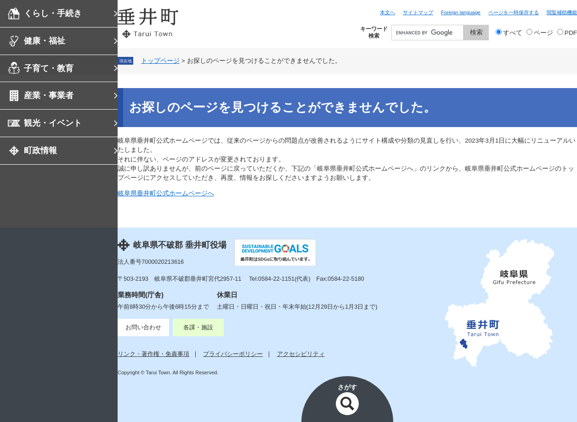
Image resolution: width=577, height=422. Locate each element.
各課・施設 (198, 327)
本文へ (387, 12)
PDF (571, 32)
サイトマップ (418, 12)
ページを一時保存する (513, 12)
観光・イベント (53, 123)
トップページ (160, 60)
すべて (512, 32)
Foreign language (461, 12)
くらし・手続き (53, 13)
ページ (543, 32)
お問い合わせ (143, 327)
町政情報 (40, 150)
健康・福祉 (44, 40)
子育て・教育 (49, 68)
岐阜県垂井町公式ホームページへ (166, 193)
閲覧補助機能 (562, 12)
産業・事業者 (49, 95)
